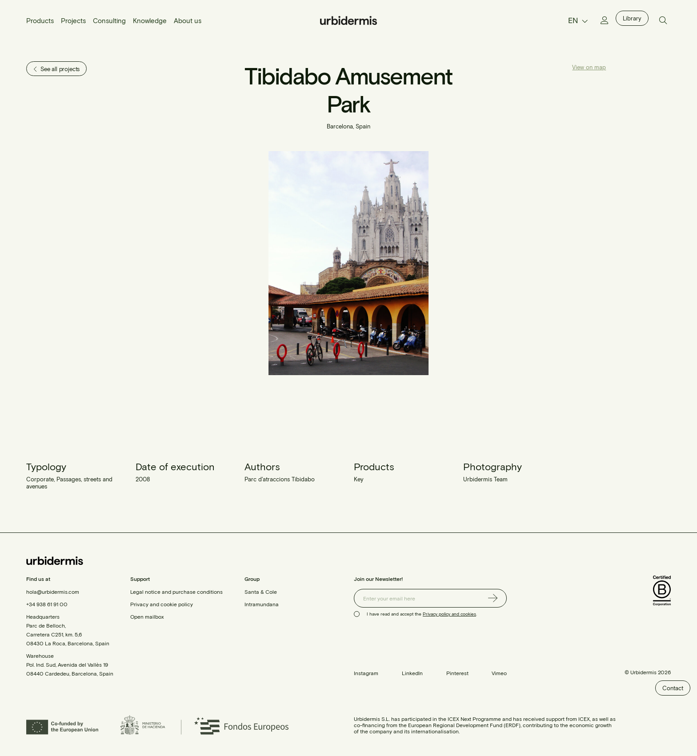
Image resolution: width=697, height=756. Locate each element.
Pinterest (457, 673)
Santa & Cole (260, 591)
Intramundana (261, 604)
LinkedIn (412, 673)
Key (359, 479)
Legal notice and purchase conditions (176, 591)
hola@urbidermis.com (52, 591)
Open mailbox (147, 616)
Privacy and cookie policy (161, 604)
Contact (672, 688)
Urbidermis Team (485, 479)
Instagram (366, 673)
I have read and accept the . (422, 613)
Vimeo (499, 673)
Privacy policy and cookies (449, 613)
